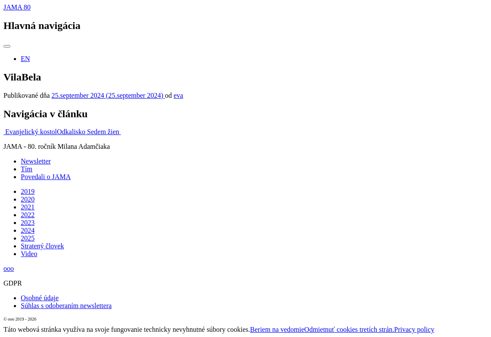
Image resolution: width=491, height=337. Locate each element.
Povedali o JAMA (46, 176)
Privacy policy (414, 329)
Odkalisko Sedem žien (89, 131)
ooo (8, 268)
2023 (28, 222)
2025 (28, 238)
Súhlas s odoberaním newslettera (66, 305)
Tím (26, 169)
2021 (28, 207)
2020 (28, 199)
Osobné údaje (40, 298)
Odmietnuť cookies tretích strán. (349, 329)
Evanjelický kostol (30, 131)
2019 (28, 191)
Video (29, 253)
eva (178, 95)
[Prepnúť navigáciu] (6, 46)
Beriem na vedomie (277, 329)
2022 (28, 214)
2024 (28, 230)
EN (25, 58)
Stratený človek (42, 246)
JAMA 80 (17, 7)
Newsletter (36, 161)
